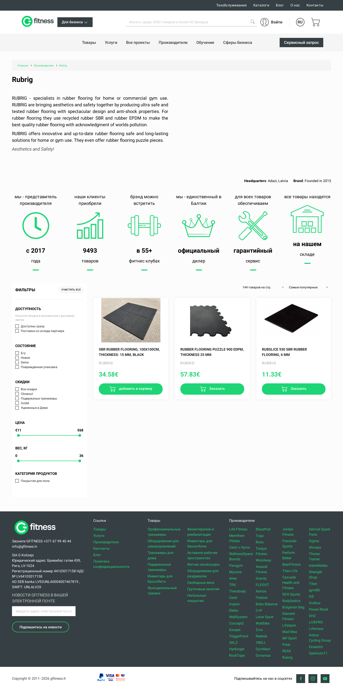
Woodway (263, 560)
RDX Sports (291, 594)
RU (300, 22)
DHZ (312, 616)
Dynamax (263, 655)
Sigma (314, 541)
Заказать (216, 389)
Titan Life (289, 571)
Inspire (234, 604)
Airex (233, 578)
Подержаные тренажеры (39, 398)
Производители (106, 542)
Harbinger (236, 649)
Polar (286, 644)
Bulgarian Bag (293, 607)
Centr (233, 598)
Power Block (318, 609)
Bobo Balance (266, 604)
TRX (232, 585)
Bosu (260, 542)
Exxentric (316, 647)
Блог (280, 5)
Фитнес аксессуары (203, 564)
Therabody (237, 591)
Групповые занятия (203, 589)
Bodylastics (291, 601)
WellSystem (238, 617)
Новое (25, 357)
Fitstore (261, 598)
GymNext (263, 649)
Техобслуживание (231, 5)
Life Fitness (238, 529)
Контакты (314, 5)
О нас (295, 5)
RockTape (237, 655)
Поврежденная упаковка (39, 367)
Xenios (261, 591)
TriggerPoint (238, 636)
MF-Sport (289, 638)
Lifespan (289, 625)
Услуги (98, 536)
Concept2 (236, 623)
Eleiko (233, 610)
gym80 (314, 590)
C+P (259, 610)
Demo (25, 362)
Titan (313, 584)
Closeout (27, 394)
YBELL (261, 642)
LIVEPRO (316, 622)
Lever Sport (264, 617)
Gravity (261, 578)
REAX (286, 651)
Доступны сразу (33, 326)
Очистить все (71, 289)
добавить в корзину (135, 389)
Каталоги (261, 5)
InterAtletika (318, 565)
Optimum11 (318, 653)
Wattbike (262, 623)
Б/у (23, 353)
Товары (99, 529)
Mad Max (289, 632)
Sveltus (314, 603)
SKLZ (233, 642)
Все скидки (29, 389)
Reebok (261, 636)
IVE (311, 596)
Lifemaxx (316, 629)
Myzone (235, 572)
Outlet (25, 403)
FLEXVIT (262, 585)
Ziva (259, 630)
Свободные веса (200, 582)
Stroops (315, 547)
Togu (260, 536)
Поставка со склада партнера (42, 331)
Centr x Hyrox (239, 547)
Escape (234, 630)
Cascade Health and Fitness (290, 582)
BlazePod (263, 529)
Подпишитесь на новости (40, 627)
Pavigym (236, 565)
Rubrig (287, 657)
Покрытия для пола (35, 481)
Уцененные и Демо (34, 408)
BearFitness (291, 564)
